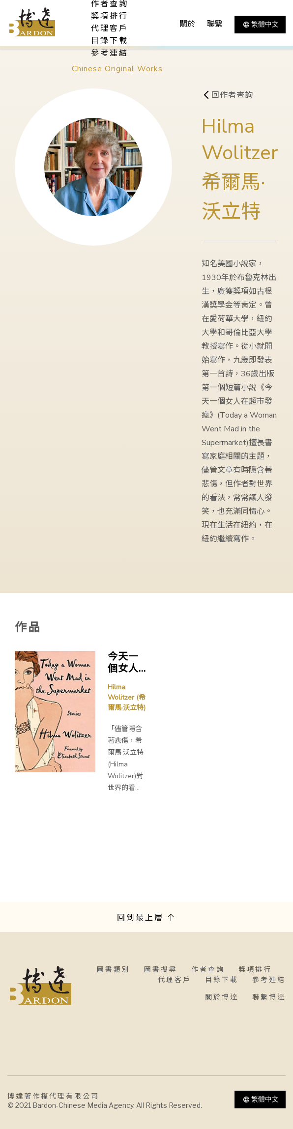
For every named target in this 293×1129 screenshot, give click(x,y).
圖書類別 (113, 969)
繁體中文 (260, 24)
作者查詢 (208, 969)
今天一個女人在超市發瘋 (123, 663)
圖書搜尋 (160, 969)
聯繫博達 (269, 997)
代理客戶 (109, 28)
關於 (187, 24)
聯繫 (215, 24)
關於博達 (221, 997)
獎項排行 (109, 16)
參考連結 (109, 53)
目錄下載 (109, 40)
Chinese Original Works (117, 68)
